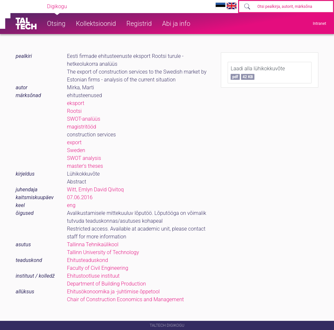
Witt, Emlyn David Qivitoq (95, 189)
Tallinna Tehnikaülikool (92, 244)
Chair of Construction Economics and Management (125, 299)
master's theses (85, 166)
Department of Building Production (106, 284)
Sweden (76, 150)
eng (71, 205)
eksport (75, 103)
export (74, 142)
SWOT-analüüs (83, 119)
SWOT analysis (84, 158)
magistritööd (81, 127)
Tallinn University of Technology (103, 252)
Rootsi (74, 111)
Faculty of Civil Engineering (97, 268)
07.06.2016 (80, 197)
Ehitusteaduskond (87, 260)
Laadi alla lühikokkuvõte (258, 72)
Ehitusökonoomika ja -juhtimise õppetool (113, 291)
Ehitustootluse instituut (93, 276)
